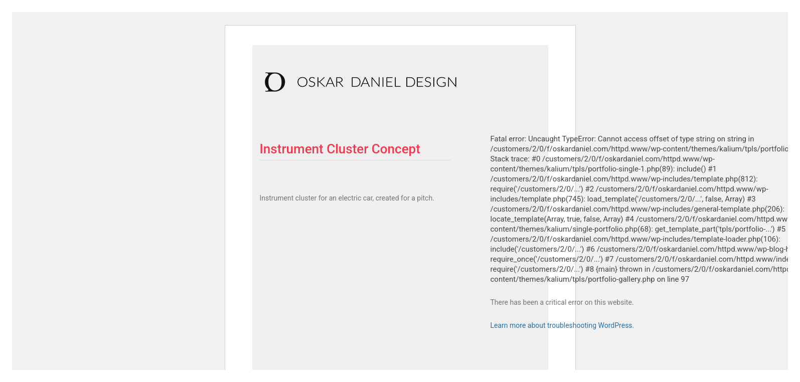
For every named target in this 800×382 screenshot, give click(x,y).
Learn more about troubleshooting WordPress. (562, 325)
